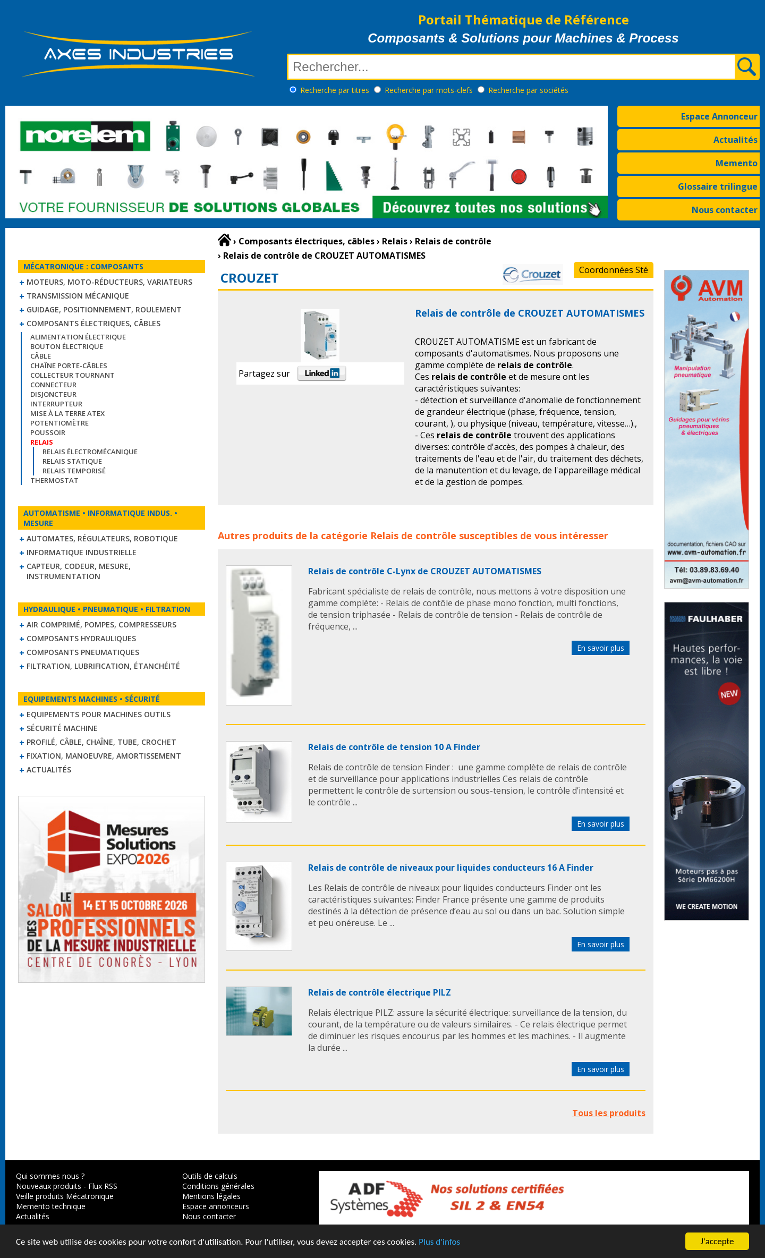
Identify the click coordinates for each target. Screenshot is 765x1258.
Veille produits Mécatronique (65, 1196)
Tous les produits (608, 1113)
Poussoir (47, 432)
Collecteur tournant (72, 375)
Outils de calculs (209, 1176)
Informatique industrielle (82, 552)
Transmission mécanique (78, 296)
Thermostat (54, 480)
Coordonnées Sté (613, 270)
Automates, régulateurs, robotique (102, 538)
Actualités (735, 140)
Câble (40, 356)
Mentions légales (211, 1196)
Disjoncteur (53, 394)
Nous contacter (725, 210)
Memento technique (51, 1206)
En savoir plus (600, 648)
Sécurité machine (62, 728)
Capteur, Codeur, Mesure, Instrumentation (79, 571)
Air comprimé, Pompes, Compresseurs (101, 624)
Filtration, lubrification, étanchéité (103, 666)
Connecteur (53, 384)
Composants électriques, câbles (93, 323)
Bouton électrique (66, 346)
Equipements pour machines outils (99, 714)
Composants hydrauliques (81, 638)
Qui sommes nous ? (50, 1176)
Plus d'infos (439, 1242)
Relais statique (72, 461)
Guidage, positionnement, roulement (104, 309)
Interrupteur (56, 404)
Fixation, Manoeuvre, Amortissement (104, 756)
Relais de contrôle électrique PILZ (379, 992)
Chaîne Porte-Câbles (68, 365)
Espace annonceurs (215, 1206)
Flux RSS (102, 1186)
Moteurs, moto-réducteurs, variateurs (109, 282)
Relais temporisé (74, 470)
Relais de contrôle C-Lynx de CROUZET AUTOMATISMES (424, 571)
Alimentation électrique (78, 337)
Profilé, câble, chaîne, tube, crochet (101, 742)
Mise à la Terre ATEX (67, 413)
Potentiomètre (59, 423)
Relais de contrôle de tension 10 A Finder (394, 747)
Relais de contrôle (413, 535)
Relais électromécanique (90, 451)
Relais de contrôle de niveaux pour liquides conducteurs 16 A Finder (450, 867)
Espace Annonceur (719, 116)
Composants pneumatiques (83, 652)
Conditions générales (218, 1186)
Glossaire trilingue (718, 186)
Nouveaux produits (48, 1186)
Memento (737, 163)
